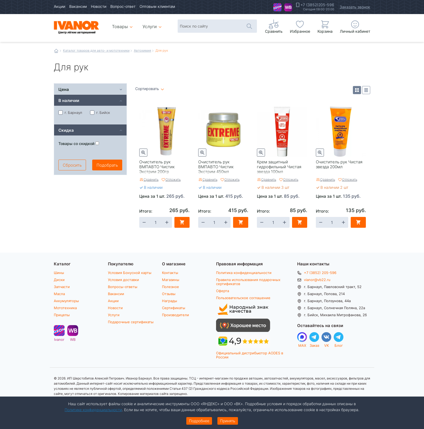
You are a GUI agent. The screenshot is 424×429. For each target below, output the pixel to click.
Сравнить (151, 179)
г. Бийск (100, 112)
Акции (59, 6)
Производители (175, 315)
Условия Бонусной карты (129, 272)
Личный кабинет (355, 31)
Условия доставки (123, 280)
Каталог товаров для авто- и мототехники (96, 50)
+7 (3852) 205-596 (320, 272)
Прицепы (62, 315)
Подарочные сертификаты (131, 322)
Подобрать (107, 165)
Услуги (114, 315)
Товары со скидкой (78, 143)
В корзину (182, 222)
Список (366, 90)
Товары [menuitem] (123, 24)
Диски (59, 280)
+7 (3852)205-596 (317, 5)
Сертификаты (173, 308)
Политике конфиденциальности (93, 409)
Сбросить (72, 165)
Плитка (357, 90)
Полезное (170, 287)
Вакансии (78, 6)
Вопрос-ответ (122, 6)
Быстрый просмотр (143, 152)
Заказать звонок (355, 6)
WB (288, 7)
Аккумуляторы (66, 301)
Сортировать (147, 89)
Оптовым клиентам (157, 6)
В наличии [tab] (68, 100)
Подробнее (199, 420)
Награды (169, 301)
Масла (59, 294)
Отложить (173, 179)
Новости (98, 6)
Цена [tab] (63, 89)
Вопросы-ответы (122, 287)
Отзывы (168, 294)
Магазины (170, 280)
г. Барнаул (70, 112)
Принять (227, 420)
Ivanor (277, 7)
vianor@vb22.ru (317, 280)
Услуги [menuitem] (150, 26)
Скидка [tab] (66, 130)
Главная (56, 50)
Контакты (170, 272)
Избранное (300, 31)
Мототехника (65, 308)
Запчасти (62, 287)
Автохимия (142, 50)
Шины (59, 272)
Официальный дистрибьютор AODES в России (249, 355)
